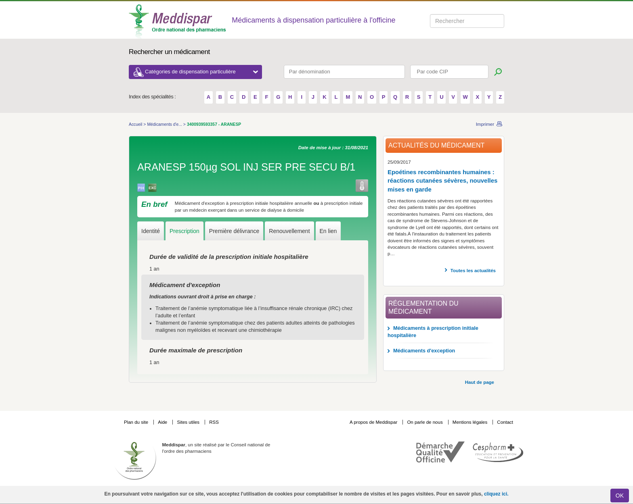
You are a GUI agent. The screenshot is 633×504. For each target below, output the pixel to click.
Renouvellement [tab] (289, 231)
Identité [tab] (150, 231)
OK (620, 495)
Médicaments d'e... (165, 124)
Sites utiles (189, 422)
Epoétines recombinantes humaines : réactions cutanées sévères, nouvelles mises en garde (442, 181)
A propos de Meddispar (373, 422)
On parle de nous (424, 422)
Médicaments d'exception (424, 351)
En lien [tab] (328, 231)
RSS (214, 422)
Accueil (136, 124)
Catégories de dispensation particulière (201, 72)
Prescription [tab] (184, 231)
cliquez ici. (496, 494)
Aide (163, 422)
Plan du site (136, 422)
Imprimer (485, 124)
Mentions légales (471, 422)
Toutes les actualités (473, 270)
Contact (505, 422)
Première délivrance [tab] (234, 231)
